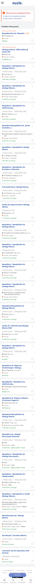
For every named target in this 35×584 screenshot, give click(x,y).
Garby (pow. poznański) (11, 425)
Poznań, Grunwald (9, 77)
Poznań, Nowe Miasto (11, 97)
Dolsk (5, 485)
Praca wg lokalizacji (8, 570)
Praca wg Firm (13, 572)
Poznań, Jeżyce (8, 235)
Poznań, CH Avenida (10, 158)
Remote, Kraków (9, 57)
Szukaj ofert (13, 581)
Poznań (6, 38)
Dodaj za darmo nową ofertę (12, 18)
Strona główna (4, 581)
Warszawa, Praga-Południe (12, 507)
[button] (32, 40)
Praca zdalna (20, 570)
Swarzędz (7, 445)
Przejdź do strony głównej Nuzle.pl (14, 16)
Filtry (17, 575)
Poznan (6, 559)
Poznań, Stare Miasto (10, 138)
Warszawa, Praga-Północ (12, 526)
